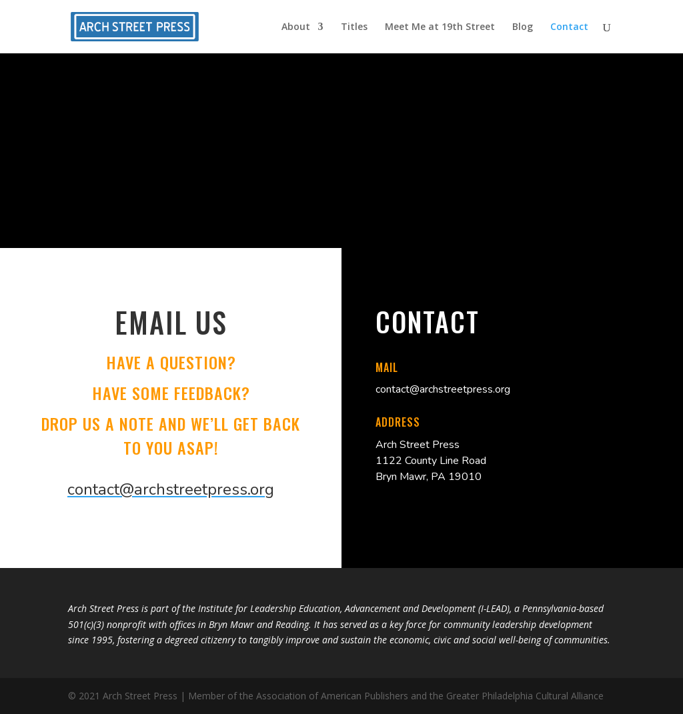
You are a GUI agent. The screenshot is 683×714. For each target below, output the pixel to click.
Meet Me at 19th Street (440, 27)
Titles (354, 27)
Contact (569, 27)
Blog (522, 27)
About (295, 27)
